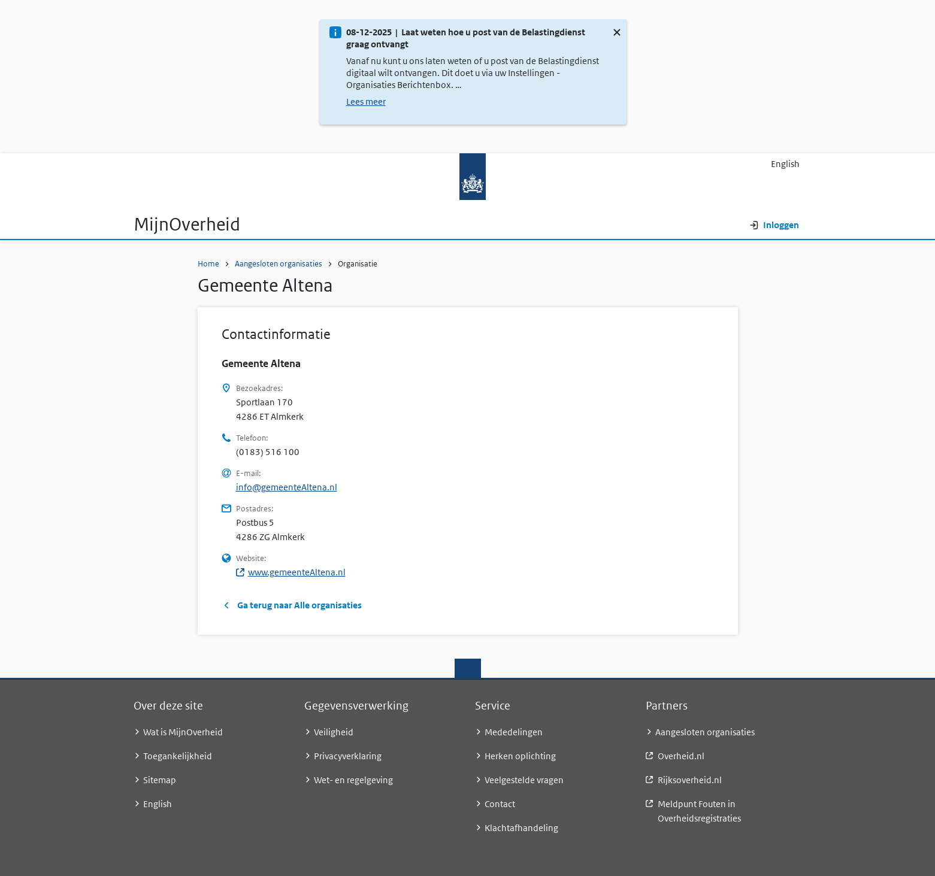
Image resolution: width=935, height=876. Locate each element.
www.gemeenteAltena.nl (291, 572)
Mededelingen (514, 732)
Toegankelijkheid (177, 756)
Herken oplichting (520, 756)
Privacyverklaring (348, 756)
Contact (500, 804)
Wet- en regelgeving (353, 780)
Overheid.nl (681, 756)
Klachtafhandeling (521, 827)
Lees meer (366, 101)
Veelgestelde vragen (524, 780)
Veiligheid (333, 732)
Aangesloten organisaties (278, 264)
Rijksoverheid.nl (690, 780)
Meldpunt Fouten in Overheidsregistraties (699, 811)
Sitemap (159, 780)
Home (208, 264)
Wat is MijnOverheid (183, 732)
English (785, 163)
